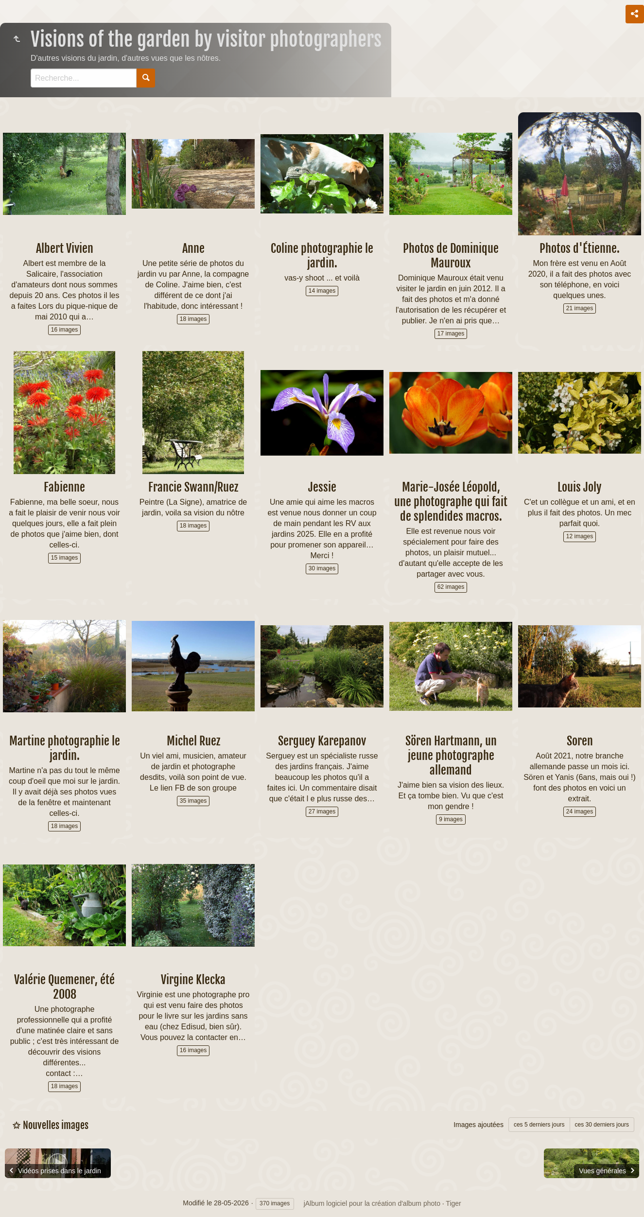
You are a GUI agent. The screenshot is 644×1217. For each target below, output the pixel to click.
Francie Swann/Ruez (193, 487)
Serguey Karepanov (322, 741)
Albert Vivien (64, 248)
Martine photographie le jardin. (64, 748)
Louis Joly (579, 487)
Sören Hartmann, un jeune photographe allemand (451, 755)
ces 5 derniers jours (539, 1124)
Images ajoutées (478, 1125)
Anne (193, 248)
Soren (580, 741)
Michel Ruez (193, 741)
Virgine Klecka (193, 979)
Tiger (453, 1203)
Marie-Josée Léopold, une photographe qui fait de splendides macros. (450, 502)
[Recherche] (84, 78)
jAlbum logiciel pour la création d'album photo (372, 1203)
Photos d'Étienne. (580, 248)
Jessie (322, 487)
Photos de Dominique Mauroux (451, 255)
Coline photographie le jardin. (322, 255)
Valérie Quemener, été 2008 (64, 987)
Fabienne (64, 487)
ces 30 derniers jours (602, 1124)
